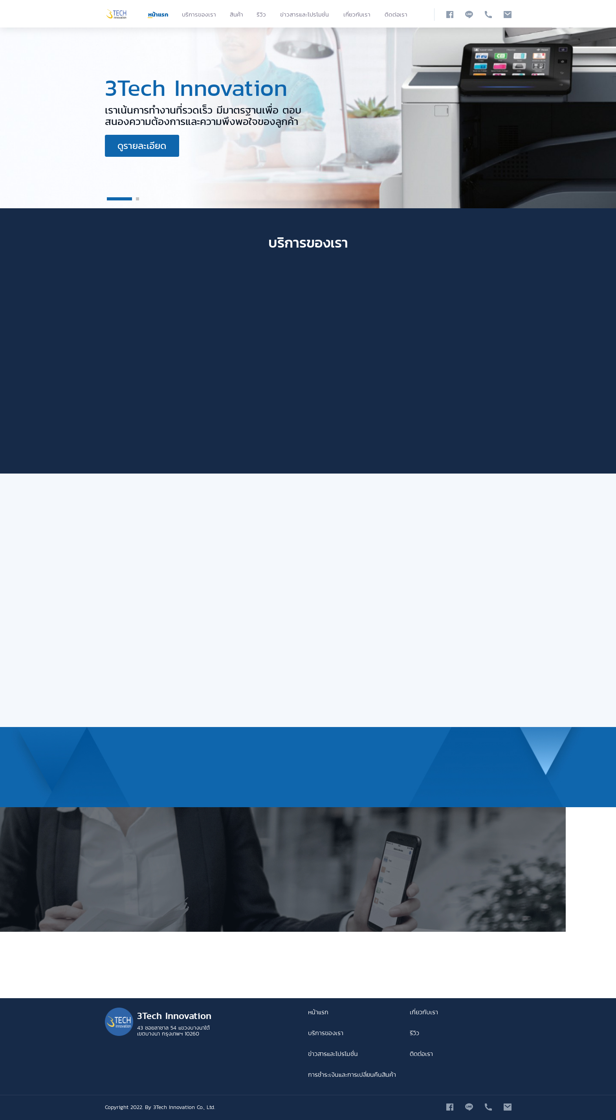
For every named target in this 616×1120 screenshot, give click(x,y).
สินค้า (236, 14)
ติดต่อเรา (396, 14)
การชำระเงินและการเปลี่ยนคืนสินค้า (352, 1074)
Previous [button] (29, 118)
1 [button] (119, 198)
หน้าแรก (158, 14)
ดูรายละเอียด (141, 145)
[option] (308, 118)
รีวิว (261, 14)
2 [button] (137, 198)
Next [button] (586, 118)
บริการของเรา (199, 14)
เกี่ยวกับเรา (356, 14)
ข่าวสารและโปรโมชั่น (304, 14)
